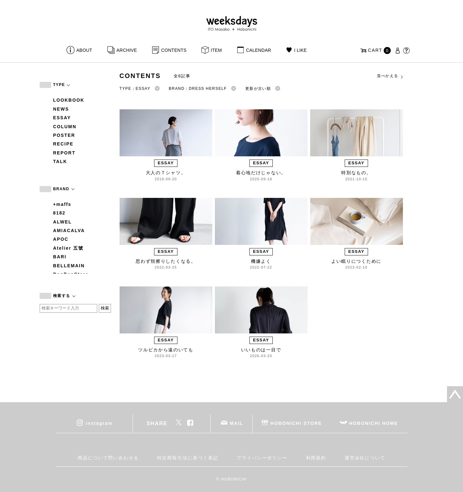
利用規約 (316, 457)
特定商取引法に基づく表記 (187, 457)
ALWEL (62, 221)
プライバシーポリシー (262, 457)
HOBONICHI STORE (296, 423)
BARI (60, 256)
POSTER (64, 135)
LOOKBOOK (68, 100)
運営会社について (365, 457)
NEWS (61, 109)
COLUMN (64, 126)
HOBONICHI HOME (373, 423)
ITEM (216, 50)
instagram (99, 423)
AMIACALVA (69, 230)
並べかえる (390, 76)
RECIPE (63, 143)
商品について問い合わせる (108, 457)
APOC (60, 239)
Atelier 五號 (68, 248)
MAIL (236, 423)
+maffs (62, 204)
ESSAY (62, 117)
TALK (60, 161)
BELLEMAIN (69, 265)
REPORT (64, 152)
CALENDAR (258, 50)
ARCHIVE (126, 50)
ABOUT (84, 50)
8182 (59, 212)
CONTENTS (173, 50)
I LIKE (300, 50)
